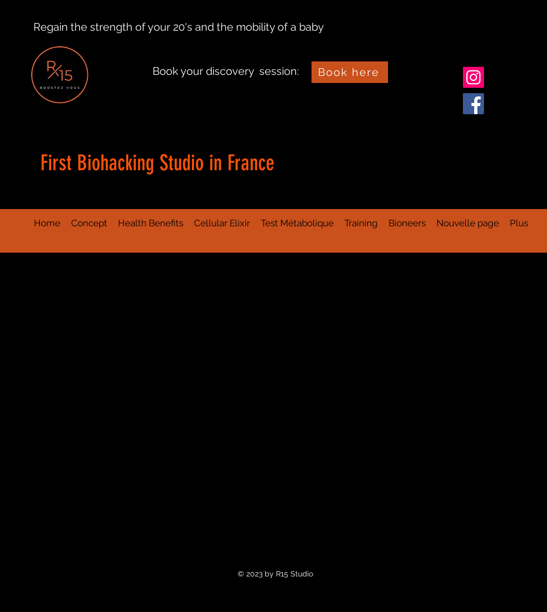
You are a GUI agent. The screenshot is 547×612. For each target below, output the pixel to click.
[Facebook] (473, 103)
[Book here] (349, 72)
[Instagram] (473, 77)
